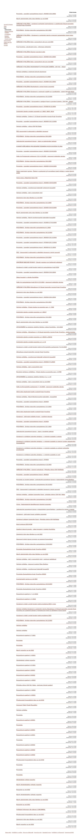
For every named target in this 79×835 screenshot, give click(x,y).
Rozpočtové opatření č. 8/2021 (25, 695)
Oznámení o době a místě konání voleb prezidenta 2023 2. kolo (36, 604)
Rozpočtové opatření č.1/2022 (25, 755)
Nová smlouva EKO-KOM (24, 524)
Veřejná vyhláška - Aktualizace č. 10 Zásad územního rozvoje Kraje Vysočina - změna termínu (45, 332)
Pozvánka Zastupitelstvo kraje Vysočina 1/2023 (31, 589)
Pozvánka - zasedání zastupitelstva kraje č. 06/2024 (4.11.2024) (36, 247)
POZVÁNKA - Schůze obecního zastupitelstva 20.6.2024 (33, 302)
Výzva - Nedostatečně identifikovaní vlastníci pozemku (33, 504)
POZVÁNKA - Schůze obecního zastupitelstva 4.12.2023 (33, 464)
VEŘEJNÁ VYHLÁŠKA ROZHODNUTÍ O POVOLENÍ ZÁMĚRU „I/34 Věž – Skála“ (41, 67)
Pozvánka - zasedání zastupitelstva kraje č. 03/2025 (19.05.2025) (36, 183)
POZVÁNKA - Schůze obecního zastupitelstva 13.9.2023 (33, 499)
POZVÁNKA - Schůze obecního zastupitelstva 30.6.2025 (33, 161)
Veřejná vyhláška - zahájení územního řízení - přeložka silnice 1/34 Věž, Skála (40, 494)
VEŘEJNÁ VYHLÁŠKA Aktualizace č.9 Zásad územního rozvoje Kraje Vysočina (41, 287)
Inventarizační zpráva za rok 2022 (26, 579)
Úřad (5, 28)
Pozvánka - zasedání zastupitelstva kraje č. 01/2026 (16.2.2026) (36, 81)
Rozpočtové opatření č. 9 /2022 (26, 599)
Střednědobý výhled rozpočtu (25, 660)
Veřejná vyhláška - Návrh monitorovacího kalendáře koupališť (35, 217)
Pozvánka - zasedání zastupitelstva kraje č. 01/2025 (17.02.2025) (36, 222)
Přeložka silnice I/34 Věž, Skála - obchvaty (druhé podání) (34, 685)
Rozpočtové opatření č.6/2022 (25, 745)
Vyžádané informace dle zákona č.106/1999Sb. (30, 809)
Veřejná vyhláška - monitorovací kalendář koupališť (32, 569)
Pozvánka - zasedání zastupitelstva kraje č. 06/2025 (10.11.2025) (36, 121)
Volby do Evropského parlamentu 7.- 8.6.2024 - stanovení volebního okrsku (40, 387)
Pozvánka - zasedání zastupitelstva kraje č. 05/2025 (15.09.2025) (36, 151)
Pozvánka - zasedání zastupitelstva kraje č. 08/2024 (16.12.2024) (36, 237)
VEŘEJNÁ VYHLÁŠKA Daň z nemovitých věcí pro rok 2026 (34, 42)
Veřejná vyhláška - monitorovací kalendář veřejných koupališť (35, 188)
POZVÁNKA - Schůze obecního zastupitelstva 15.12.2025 (34, 96)
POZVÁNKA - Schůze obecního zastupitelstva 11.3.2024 (33, 406)
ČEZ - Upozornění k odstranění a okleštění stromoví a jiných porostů (38, 252)
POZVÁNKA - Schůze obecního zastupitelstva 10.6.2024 (33, 317)
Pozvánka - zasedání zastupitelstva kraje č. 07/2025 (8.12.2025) (36, 106)
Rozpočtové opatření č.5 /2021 (25, 665)
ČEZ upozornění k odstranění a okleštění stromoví (32, 131)
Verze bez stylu (38, 832)
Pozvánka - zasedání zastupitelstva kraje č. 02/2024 (32, 402)
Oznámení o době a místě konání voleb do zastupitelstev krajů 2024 (37, 267)
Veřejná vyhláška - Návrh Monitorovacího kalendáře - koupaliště (36, 397)
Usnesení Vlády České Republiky (26, 705)
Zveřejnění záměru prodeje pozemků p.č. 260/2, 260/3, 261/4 (35, 111)
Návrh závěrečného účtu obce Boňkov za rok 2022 (32, 554)
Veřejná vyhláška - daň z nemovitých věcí (29, 193)
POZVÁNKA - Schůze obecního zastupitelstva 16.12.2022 (34, 620)
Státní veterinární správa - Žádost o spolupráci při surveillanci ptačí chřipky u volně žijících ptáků (45, 172)
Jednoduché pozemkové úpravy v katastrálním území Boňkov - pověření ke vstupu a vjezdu (45, 509)
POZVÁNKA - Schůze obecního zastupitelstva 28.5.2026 (33, 30)
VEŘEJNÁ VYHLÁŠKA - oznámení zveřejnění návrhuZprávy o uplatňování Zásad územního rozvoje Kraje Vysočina (45, 24)
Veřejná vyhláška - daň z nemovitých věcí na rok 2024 (33, 382)
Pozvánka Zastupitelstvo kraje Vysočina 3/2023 (31, 574)
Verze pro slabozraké (28, 832)
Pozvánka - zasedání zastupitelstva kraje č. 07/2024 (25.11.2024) (36, 242)
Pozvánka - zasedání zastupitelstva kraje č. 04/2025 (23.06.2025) (36, 166)
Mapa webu (8, 832)
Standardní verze (46, 832)
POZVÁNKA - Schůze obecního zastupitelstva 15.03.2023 (34, 584)
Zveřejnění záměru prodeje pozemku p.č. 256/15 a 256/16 (34, 337)
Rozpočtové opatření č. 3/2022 (25, 690)
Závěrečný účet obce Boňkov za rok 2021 (29, 819)
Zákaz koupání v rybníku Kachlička (27, 277)
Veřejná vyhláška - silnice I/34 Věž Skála (29, 126)
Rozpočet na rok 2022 (23, 789)
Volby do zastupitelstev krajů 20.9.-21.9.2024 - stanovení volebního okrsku (39, 282)
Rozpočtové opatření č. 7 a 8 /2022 (27, 594)
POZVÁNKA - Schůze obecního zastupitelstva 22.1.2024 (33, 426)
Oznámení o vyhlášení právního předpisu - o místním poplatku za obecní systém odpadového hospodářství (45, 442)
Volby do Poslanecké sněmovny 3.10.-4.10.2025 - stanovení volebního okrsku (40, 156)
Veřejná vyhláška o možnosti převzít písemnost (31, 71)
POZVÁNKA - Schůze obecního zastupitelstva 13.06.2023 (34, 544)
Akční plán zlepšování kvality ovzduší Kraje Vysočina (33, 392)
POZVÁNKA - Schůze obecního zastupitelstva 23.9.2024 (33, 257)
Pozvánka (19, 640)
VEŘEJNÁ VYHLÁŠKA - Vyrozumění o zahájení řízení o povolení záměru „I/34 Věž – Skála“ (44, 101)
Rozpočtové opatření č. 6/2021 (25, 655)
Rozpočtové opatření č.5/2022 (25, 675)
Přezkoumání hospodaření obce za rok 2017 (30, 814)
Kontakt (6, 45)
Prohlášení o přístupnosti (58, 832)
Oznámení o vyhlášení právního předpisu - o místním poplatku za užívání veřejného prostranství (42, 449)
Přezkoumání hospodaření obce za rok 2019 (30, 700)
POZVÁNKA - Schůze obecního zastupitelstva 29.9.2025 (33, 136)
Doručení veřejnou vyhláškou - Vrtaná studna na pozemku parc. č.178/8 (38, 372)
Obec (5, 26)
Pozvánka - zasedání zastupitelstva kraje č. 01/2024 (32, 421)
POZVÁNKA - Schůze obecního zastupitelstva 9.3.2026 (33, 77)
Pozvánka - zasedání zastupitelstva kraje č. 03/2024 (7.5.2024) (35, 362)
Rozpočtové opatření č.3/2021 (25, 670)
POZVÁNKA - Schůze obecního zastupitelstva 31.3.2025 (33, 202)
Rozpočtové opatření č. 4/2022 (25, 680)
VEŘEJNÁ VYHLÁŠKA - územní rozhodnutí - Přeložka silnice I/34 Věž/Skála (40, 469)
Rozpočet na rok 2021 (23, 804)
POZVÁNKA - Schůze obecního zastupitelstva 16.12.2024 (34, 232)
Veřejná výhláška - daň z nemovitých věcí (29, 367)
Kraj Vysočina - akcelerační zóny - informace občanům (33, 47)
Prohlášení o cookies (17, 832)
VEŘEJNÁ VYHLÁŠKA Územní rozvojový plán (30, 52)
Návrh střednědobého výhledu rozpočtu (29, 784)
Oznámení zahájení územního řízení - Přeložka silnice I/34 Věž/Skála (37, 519)
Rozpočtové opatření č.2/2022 (25, 750)
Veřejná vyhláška (21, 625)
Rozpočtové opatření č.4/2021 (25, 720)
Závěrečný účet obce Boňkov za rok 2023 (29, 292)
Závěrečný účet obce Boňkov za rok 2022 (29, 534)
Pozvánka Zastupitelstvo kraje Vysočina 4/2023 (31, 549)
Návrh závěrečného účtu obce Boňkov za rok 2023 (32, 322)
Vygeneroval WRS (69, 832)
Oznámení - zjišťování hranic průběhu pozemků (31, 514)
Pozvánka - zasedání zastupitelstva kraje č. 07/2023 (32, 459)
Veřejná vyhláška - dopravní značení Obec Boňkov (32, 564)
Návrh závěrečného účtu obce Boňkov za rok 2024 (32, 212)
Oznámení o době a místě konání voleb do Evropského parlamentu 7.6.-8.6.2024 (41, 347)
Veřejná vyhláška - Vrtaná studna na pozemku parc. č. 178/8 (35, 307)
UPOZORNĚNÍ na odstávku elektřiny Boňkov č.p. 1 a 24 (33, 377)
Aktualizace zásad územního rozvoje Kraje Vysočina (32, 352)
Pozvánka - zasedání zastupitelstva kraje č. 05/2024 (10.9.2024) (36, 272)
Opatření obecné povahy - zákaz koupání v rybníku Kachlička (35, 529)
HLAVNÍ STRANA (8, 24)
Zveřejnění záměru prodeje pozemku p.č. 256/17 (31, 312)
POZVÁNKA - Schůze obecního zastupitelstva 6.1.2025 (33, 227)
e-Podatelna (8, 34)
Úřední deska (8, 29)
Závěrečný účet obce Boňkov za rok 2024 (29, 198)
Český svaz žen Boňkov (8, 43)
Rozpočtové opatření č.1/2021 (25, 735)
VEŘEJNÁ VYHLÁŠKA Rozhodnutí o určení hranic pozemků (35, 86)
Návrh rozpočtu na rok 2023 (25, 824)
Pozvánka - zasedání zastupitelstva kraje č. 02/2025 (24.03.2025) (36, 207)
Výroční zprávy (8, 39)
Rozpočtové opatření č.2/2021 (25, 730)
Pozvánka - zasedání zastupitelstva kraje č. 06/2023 (32, 474)
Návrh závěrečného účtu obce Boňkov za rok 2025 (32, 18)
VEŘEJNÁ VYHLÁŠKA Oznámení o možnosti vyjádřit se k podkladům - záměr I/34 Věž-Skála (45, 91)
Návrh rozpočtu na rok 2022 (25, 650)
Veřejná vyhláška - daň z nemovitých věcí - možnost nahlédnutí (36, 559)
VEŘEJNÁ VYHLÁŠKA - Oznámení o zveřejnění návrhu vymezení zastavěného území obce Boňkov (44, 36)
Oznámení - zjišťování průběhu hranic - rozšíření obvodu (34, 416)
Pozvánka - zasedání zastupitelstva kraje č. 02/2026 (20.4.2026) (36, 57)
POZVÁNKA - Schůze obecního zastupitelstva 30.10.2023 (34, 484)
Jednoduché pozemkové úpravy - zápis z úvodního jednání (35, 431)
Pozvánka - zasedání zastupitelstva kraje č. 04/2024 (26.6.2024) (36, 297)
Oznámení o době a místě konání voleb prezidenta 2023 (33, 615)
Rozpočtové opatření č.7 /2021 (25, 635)
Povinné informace (7, 36)
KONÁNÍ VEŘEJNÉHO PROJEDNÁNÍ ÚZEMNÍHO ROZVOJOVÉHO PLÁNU (39, 146)
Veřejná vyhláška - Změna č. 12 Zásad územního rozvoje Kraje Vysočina (39, 116)
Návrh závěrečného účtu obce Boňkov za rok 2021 (32, 799)
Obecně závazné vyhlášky (9, 32)
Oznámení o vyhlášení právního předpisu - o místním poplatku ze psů (38, 455)
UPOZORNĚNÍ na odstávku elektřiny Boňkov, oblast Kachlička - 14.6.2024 (39, 327)
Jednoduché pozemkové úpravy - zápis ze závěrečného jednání (36, 141)
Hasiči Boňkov (7, 40)
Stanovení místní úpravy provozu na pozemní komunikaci (34, 539)
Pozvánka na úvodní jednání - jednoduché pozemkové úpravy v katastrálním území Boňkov (45, 479)
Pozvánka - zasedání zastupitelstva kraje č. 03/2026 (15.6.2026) (36, 14)
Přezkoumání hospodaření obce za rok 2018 (30, 760)
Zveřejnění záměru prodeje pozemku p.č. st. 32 (31, 342)
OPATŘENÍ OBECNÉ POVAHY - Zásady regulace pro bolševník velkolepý (39, 262)
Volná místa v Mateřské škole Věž (26, 178)
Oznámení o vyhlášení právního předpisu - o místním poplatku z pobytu (39, 436)
